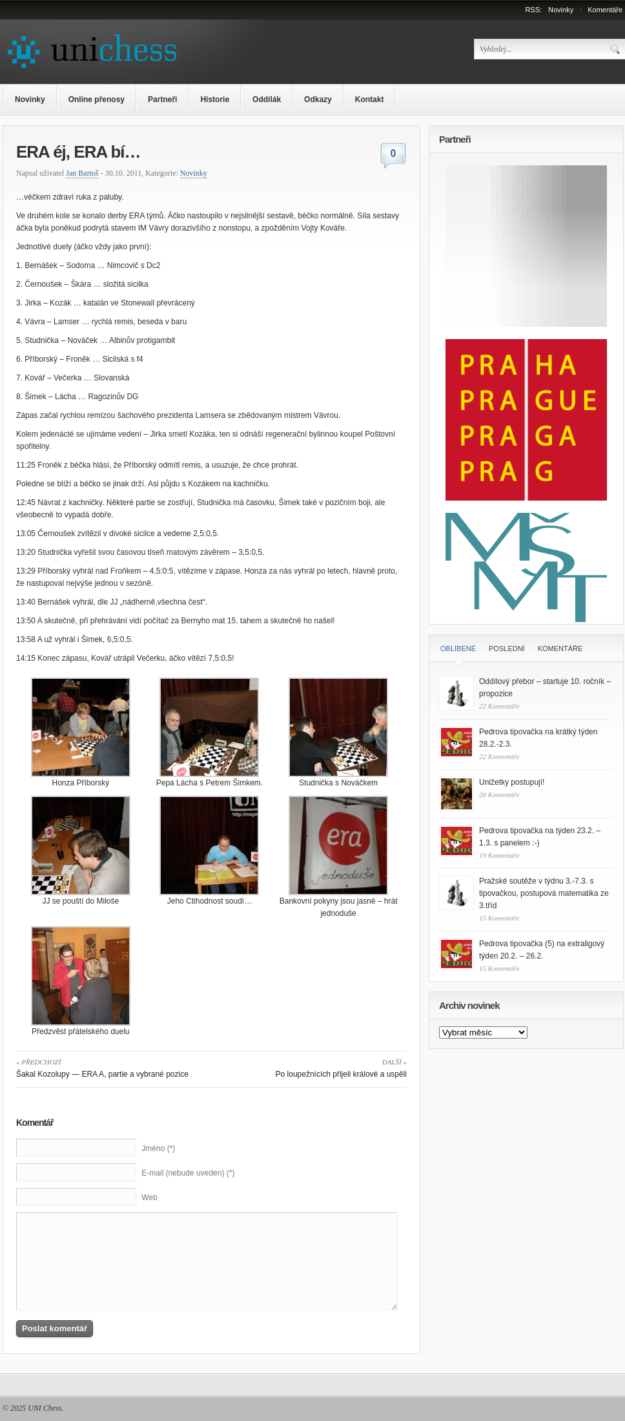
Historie (214, 99)
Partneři (162, 99)
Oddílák (266, 99)
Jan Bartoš (82, 173)
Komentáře (605, 10)
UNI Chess (44, 1408)
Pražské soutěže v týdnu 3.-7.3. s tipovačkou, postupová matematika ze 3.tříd (544, 893)
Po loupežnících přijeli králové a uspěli (311, 1067)
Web (149, 1197)
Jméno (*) (158, 1148)
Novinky (560, 10)
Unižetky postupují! (511, 782)
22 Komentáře (499, 706)
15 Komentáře (499, 918)
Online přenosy (96, 99)
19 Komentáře (499, 855)
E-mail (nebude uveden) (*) (187, 1172)
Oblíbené (458, 648)
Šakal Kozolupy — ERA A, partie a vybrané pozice (111, 1067)
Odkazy (318, 99)
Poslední (507, 648)
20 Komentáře (499, 794)
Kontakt (369, 99)
